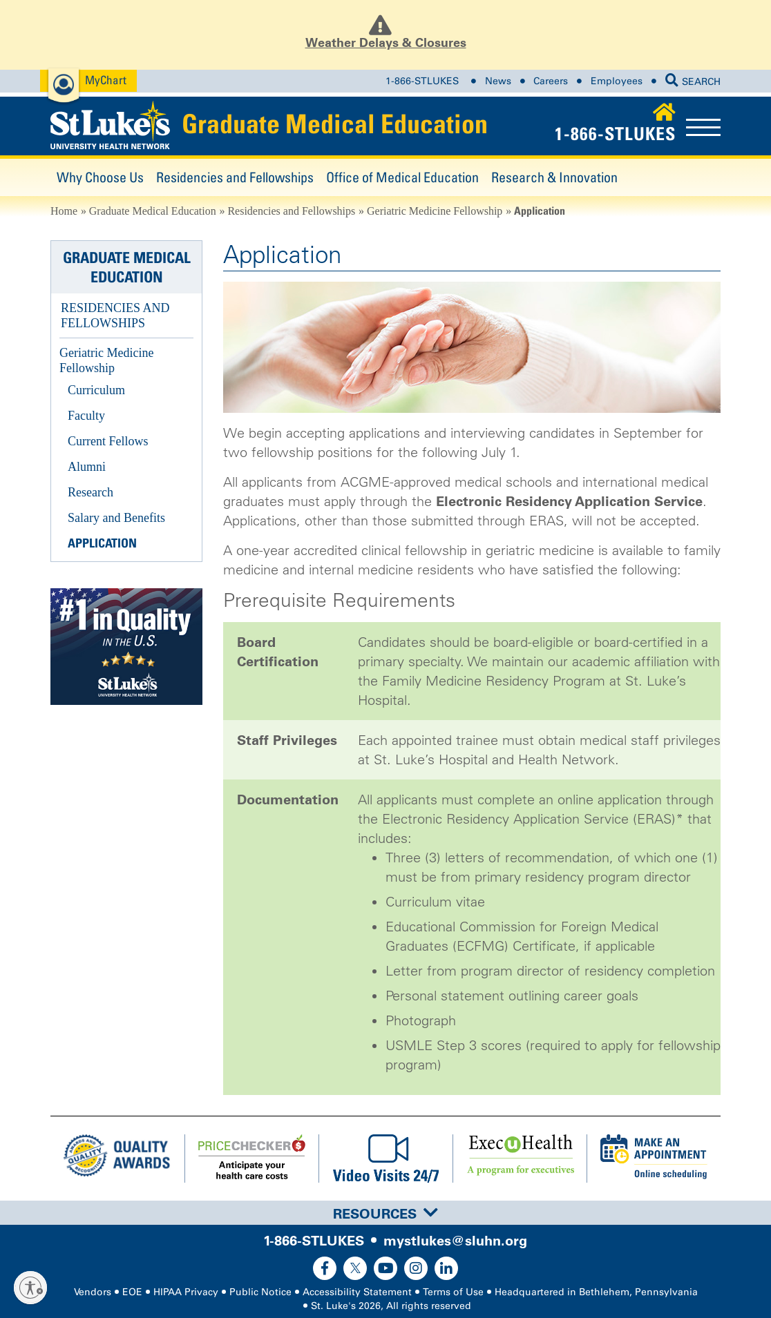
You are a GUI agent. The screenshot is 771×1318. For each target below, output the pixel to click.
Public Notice (260, 1292)
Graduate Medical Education (335, 123)
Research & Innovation (554, 177)
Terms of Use (453, 1292)
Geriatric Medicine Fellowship (434, 211)
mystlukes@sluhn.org (455, 1240)
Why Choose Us (100, 177)
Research (90, 492)
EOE (132, 1292)
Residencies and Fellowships (235, 177)
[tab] (385, 1213)
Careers (550, 81)
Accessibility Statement (357, 1292)
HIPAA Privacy (185, 1292)
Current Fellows (108, 441)
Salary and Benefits (116, 518)
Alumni (87, 467)
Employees (616, 81)
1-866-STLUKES (422, 81)
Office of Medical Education (402, 177)
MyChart (105, 79)
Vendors (92, 1292)
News (498, 81)
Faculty (86, 416)
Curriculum (96, 390)
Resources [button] (385, 1214)
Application (102, 543)
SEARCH (693, 82)
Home (63, 211)
